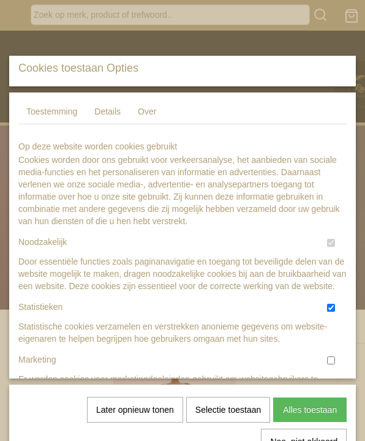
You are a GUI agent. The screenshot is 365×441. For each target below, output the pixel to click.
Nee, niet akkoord (303, 397)
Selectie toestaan (228, 365)
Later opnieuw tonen (135, 365)
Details (107, 203)
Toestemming (51, 203)
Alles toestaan (310, 365)
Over (147, 203)
